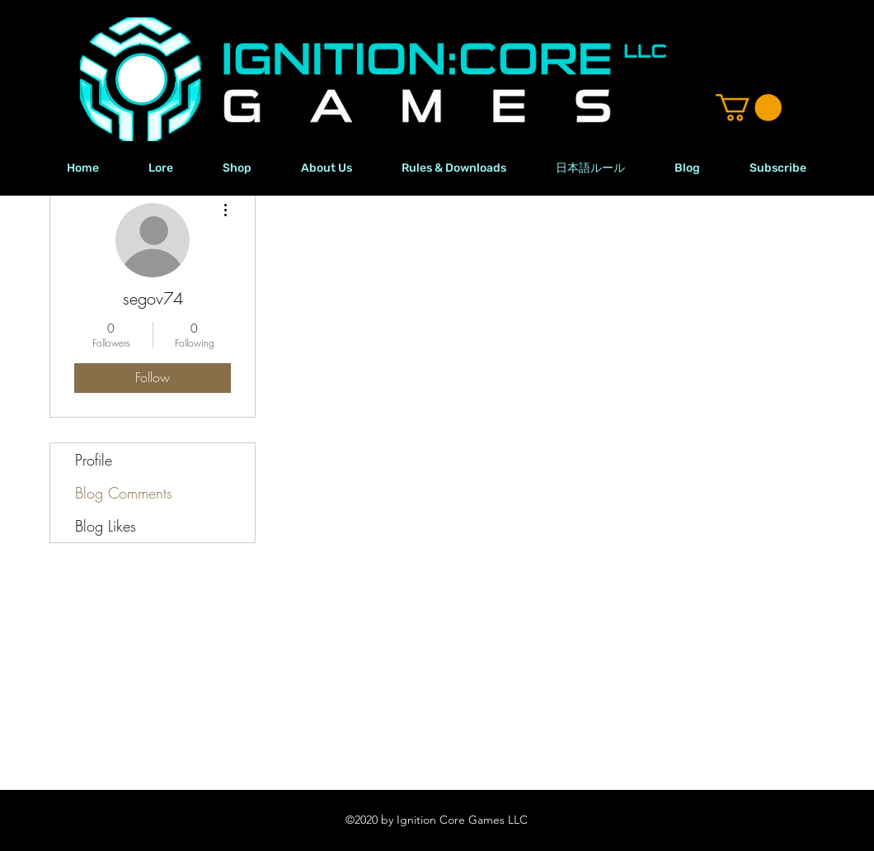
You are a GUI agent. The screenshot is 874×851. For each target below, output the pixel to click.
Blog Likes (105, 526)
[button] (749, 107)
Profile (93, 460)
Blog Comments (123, 493)
